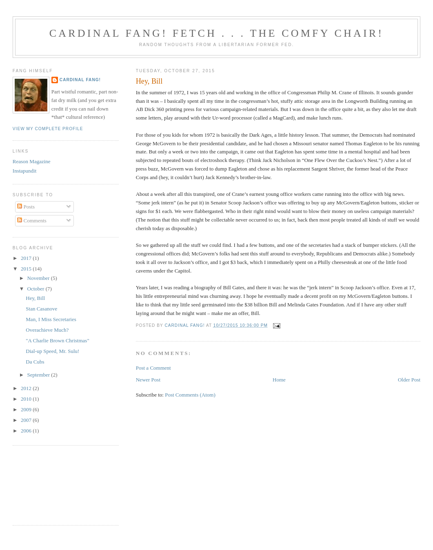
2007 (27, 420)
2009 (27, 409)
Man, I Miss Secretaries (51, 319)
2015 (27, 269)
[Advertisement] (49, 484)
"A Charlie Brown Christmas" (57, 340)
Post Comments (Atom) (190, 395)
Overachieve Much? (47, 330)
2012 (27, 388)
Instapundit (25, 171)
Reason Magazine (32, 161)
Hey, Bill (35, 298)
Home (279, 380)
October (36, 289)
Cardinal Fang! (80, 80)
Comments (32, 220)
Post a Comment (153, 368)
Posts (26, 207)
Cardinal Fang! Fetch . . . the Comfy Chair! (216, 33)
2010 (27, 399)
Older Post (409, 380)
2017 (27, 258)
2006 (27, 431)
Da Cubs (35, 362)
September (39, 375)
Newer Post (148, 380)
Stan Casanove (41, 309)
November (39, 278)
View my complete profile (48, 128)
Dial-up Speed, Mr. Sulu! (52, 351)
